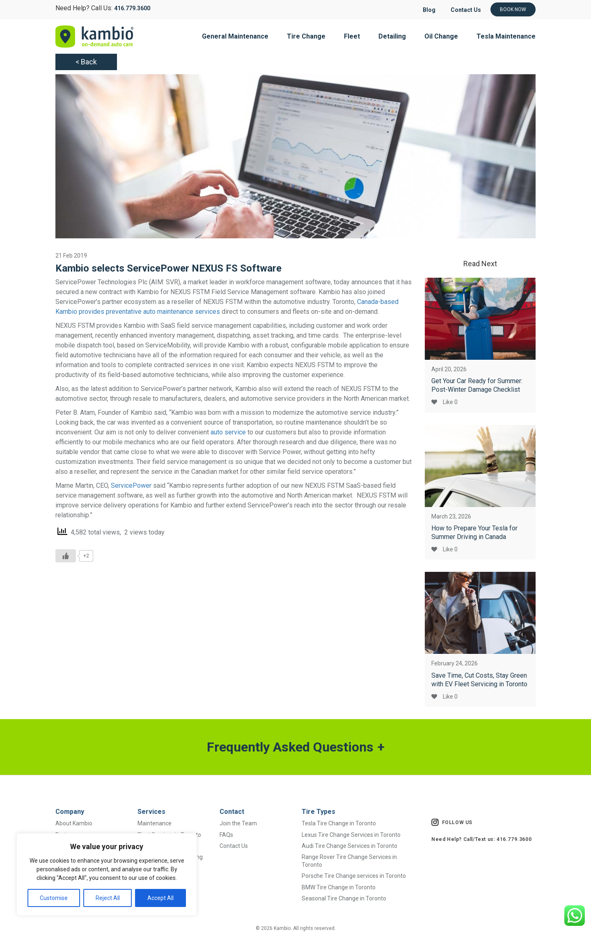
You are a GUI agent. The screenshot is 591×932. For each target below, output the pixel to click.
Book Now (513, 9)
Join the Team (238, 823)
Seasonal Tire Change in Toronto (344, 898)
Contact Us (464, 10)
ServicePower (131, 485)
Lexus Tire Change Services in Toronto (351, 834)
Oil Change (441, 36)
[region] (106, 874)
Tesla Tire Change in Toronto (339, 823)
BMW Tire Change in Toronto (339, 887)
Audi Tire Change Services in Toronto (349, 846)
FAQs (226, 834)
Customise (54, 898)
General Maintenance (235, 36)
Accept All (160, 898)
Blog (425, 10)
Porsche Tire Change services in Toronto (354, 876)
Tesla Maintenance (506, 36)
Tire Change (306, 36)
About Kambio (73, 823)
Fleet (352, 36)
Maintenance (154, 823)
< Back (86, 61)
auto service (228, 432)
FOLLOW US (451, 822)
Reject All (108, 898)
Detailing (392, 36)
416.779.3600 (132, 8)
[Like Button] (65, 555)
